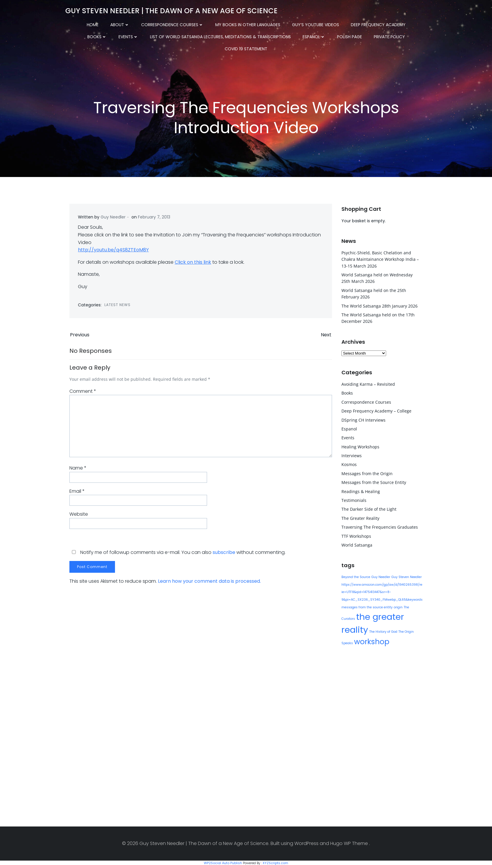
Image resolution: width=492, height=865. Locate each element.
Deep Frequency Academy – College (376, 410)
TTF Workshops (356, 535)
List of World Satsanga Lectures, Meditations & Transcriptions (177, 36)
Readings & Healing (360, 491)
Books (411, 23)
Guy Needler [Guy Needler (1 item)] (380, 576)
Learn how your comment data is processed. (209, 583)
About (104, 23)
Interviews (351, 455)
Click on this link (193, 263)
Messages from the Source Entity (373, 482)
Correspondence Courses (157, 23)
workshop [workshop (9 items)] (371, 641)
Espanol (271, 36)
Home (77, 23)
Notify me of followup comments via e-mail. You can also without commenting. (177, 554)
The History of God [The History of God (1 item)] (383, 631)
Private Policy (346, 36)
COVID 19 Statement (395, 36)
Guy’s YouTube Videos (299, 23)
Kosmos (348, 464)
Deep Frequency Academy (362, 23)
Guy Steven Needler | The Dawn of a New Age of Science (171, 10)
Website (78, 515)
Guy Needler (113, 218)
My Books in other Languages (232, 23)
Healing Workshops (360, 446)
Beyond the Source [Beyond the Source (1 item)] (355, 576)
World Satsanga (356, 544)
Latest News (118, 305)
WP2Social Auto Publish (223, 862)
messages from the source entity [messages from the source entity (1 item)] (366, 607)
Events (85, 36)
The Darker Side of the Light (368, 509)
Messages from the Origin (366, 473)
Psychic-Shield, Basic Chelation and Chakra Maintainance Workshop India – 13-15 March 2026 (379, 258)
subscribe (224, 554)
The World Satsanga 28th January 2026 (379, 305)
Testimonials (353, 499)
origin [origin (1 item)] (397, 607)
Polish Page (306, 36)
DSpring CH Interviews (363, 419)
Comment (82, 393)
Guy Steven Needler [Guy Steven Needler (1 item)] (406, 576)
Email (77, 492)
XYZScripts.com (275, 862)
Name (77, 469)
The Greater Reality (360, 517)
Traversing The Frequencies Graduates (379, 526)
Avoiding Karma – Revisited (368, 383)
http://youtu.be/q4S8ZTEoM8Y (113, 251)
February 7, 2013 (154, 218)
